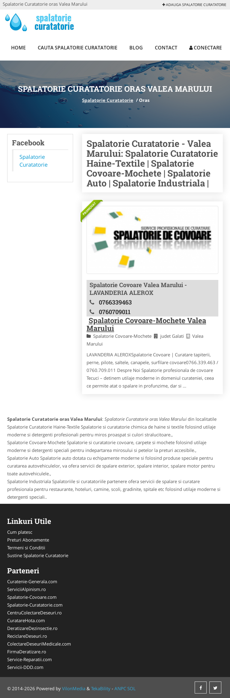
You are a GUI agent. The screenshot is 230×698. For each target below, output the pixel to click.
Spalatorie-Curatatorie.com (35, 605)
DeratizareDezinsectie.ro (32, 628)
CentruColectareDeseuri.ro (34, 613)
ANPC (120, 688)
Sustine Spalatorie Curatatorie (37, 555)
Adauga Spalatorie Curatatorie (194, 4)
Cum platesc (19, 532)
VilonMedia (73, 688)
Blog (136, 47)
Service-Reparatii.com (29, 659)
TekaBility (101, 688)
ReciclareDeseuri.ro (27, 636)
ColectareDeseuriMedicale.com (39, 644)
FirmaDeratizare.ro (26, 652)
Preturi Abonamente (28, 540)
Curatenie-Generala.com (32, 581)
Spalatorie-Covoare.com (32, 597)
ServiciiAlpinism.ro (26, 589)
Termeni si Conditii (26, 548)
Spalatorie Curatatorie (107, 100)
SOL (131, 688)
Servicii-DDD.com (25, 667)
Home (18, 47)
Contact (166, 47)
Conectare (205, 47)
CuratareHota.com (26, 620)
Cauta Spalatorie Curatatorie (77, 47)
